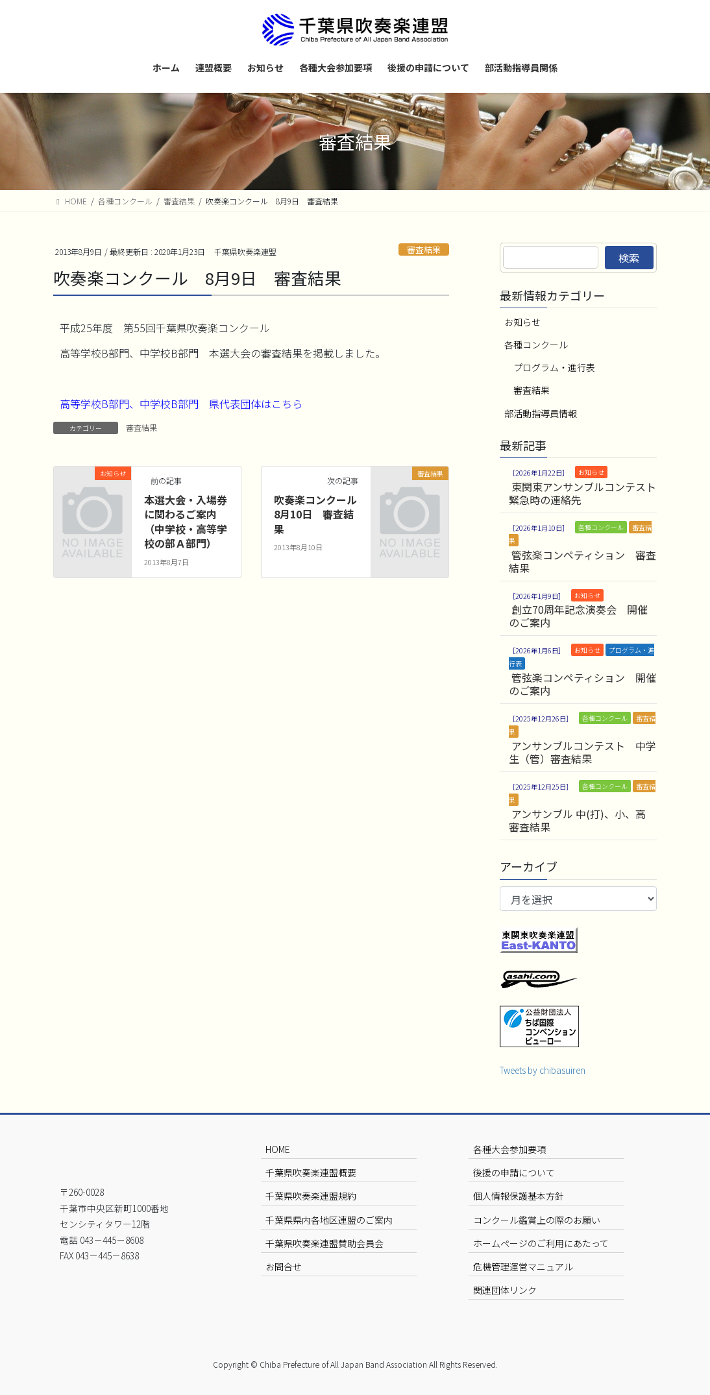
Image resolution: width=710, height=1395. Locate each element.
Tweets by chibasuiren (542, 1069)
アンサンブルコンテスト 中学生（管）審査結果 (582, 752)
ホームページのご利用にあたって (541, 1243)
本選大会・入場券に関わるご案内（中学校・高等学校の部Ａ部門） (185, 521)
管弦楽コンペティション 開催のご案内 (582, 684)
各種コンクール (536, 344)
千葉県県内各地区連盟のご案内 (329, 1219)
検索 (628, 257)
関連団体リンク (505, 1289)
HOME (277, 1149)
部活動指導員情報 (540, 413)
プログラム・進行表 (554, 367)
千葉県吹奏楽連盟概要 (310, 1172)
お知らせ (522, 321)
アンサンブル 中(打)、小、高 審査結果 (577, 820)
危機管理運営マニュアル (523, 1266)
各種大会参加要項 (509, 1149)
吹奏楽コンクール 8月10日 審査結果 (320, 514)
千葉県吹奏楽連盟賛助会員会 (324, 1243)
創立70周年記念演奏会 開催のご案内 (578, 615)
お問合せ (283, 1266)
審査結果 (424, 249)
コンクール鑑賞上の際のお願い (536, 1219)
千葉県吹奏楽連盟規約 (310, 1195)
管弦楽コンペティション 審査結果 (582, 561)
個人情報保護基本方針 (518, 1195)
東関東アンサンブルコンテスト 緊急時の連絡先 (582, 493)
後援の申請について (514, 1172)
